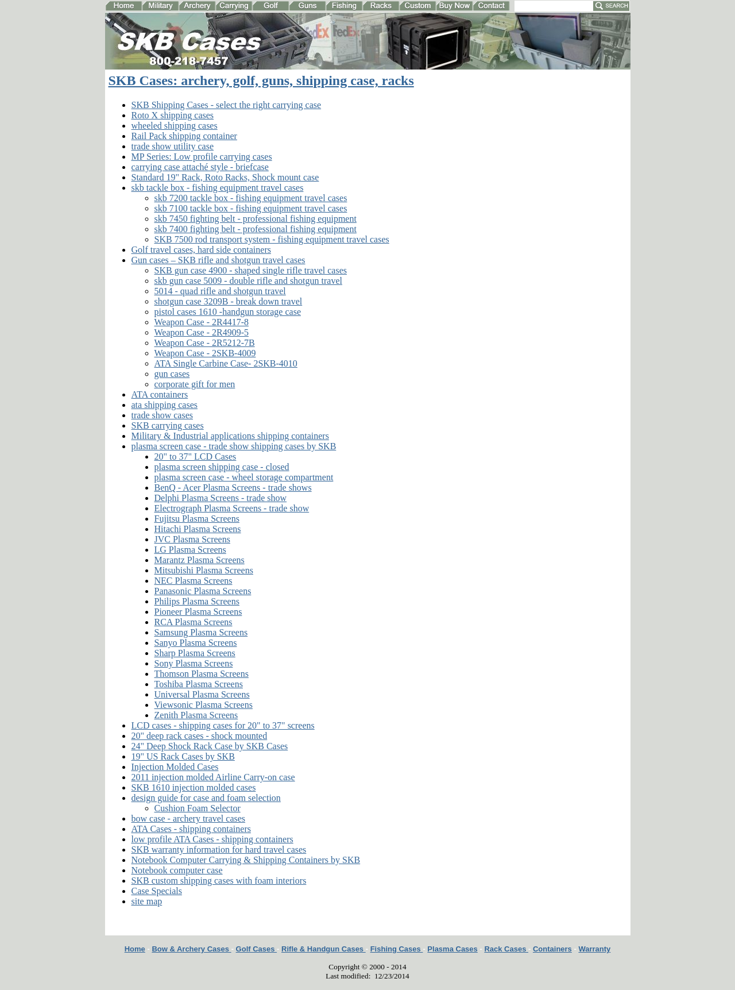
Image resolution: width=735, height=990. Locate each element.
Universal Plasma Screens (202, 694)
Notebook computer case (177, 870)
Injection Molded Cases (175, 767)
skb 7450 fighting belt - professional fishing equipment (255, 219)
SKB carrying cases (167, 425)
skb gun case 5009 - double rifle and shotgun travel (248, 281)
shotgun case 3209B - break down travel (228, 301)
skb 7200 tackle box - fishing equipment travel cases (250, 198)
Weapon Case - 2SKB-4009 (205, 353)
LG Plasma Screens (190, 549)
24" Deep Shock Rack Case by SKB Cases (209, 746)
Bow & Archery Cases (191, 949)
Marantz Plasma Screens (199, 560)
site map (147, 901)
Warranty (594, 949)
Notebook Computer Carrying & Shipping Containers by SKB (246, 860)
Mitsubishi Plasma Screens (203, 570)
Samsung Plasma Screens (201, 632)
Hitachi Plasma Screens (197, 529)
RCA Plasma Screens (193, 622)
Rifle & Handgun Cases (323, 949)
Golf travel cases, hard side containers (201, 250)
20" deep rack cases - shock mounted (199, 736)
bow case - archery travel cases (188, 818)
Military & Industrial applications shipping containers (230, 436)
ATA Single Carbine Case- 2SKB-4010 (225, 363)
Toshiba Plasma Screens (198, 684)
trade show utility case (172, 146)
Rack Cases (506, 949)
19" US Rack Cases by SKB (183, 756)
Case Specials (156, 891)
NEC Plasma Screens (193, 580)
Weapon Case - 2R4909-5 (201, 332)
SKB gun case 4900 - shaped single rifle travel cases (250, 270)
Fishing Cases (396, 949)
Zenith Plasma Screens (196, 715)
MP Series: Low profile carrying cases (201, 156)
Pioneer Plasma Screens (198, 612)
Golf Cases (256, 949)
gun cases (172, 374)
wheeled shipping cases (174, 125)
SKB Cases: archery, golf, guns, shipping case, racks (261, 80)
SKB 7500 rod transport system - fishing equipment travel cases (271, 239)
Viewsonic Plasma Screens (203, 705)
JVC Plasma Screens (192, 539)
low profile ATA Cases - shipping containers (212, 839)
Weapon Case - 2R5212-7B (204, 343)
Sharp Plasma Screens (194, 653)
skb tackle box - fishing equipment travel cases (217, 187)
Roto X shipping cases (172, 115)
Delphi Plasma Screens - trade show (220, 498)
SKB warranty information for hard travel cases (219, 849)
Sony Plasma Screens (193, 663)
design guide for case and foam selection (206, 798)
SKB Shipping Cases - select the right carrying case (226, 105)
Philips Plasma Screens (196, 601)
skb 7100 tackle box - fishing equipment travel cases (250, 208)
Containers (552, 949)
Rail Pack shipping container (184, 136)
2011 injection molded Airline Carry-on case (213, 777)
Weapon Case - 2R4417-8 (201, 322)
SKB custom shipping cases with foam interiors (219, 880)
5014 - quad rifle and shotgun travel (220, 291)
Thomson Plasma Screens (201, 674)
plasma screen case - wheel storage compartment (244, 477)
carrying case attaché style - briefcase (200, 167)
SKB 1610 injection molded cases (193, 787)
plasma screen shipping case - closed (221, 467)
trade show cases (162, 415)
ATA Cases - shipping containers (191, 829)
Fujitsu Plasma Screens (196, 518)
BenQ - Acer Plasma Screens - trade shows (233, 487)
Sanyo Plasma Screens (195, 643)
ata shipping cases (164, 405)
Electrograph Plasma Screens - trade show (232, 508)
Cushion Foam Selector (197, 808)
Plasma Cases (452, 949)
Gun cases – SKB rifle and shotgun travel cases (218, 260)
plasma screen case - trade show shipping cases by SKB (233, 446)
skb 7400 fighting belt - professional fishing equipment (255, 229)
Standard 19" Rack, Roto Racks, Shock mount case (225, 177)
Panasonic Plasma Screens (203, 591)
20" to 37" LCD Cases (195, 456)
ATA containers (159, 394)
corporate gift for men (194, 384)
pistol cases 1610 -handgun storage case (227, 312)
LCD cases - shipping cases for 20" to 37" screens (223, 725)
